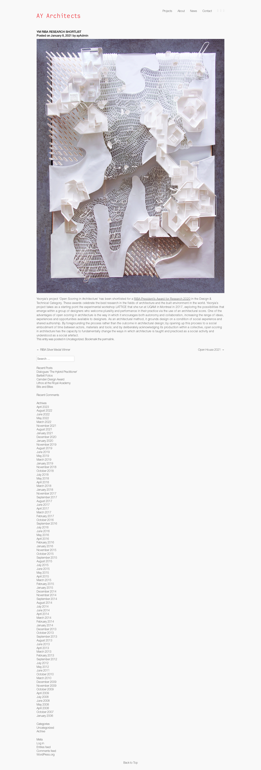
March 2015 (44, 580)
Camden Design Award (50, 379)
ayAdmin (82, 36)
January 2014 (45, 625)
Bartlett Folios (45, 375)
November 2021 (46, 425)
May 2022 (43, 418)
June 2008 (43, 700)
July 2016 (43, 527)
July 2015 (43, 565)
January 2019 (45, 463)
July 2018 (43, 474)
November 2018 (46, 467)
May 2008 (43, 704)
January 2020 (45, 440)
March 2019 (44, 459)
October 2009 (45, 689)
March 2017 (44, 512)
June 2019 (43, 452)
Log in (40, 743)
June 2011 (43, 670)
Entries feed (44, 747)
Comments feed (46, 750)
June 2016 (43, 531)
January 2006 (45, 715)
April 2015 (43, 576)
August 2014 (44, 602)
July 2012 (43, 663)
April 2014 (43, 613)
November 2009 (46, 685)
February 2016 (45, 542)
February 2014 (45, 621)
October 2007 (45, 711)
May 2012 (43, 666)
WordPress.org (46, 754)
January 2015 (45, 587)
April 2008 (43, 708)
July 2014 (43, 606)
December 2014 (46, 591)
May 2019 (43, 455)
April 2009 (43, 693)
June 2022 (43, 414)
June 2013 (43, 644)
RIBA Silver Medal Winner (53, 349)
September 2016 (47, 523)
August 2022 (44, 410)
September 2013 (47, 636)
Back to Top (130, 762)
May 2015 (43, 572)
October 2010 (45, 674)
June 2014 (43, 610)
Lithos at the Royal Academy (54, 383)
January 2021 (45, 433)
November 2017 (46, 493)
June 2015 (43, 568)
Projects (167, 10)
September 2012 (47, 659)
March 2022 (44, 421)
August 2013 (44, 640)
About (181, 10)
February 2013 (45, 655)
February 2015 (45, 583)
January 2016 (45, 546)
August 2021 (44, 429)
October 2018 (45, 470)
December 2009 (46, 681)
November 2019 (46, 444)
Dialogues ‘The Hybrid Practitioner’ (57, 371)
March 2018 (44, 485)
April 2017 (43, 508)
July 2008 (43, 696)
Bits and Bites (45, 386)
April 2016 (43, 538)
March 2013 (44, 651)
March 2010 (44, 678)
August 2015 (44, 561)
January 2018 (45, 489)
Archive (41, 731)
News (193, 10)
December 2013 (46, 629)
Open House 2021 (211, 349)
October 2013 (45, 632)
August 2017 (44, 501)
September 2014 (47, 598)
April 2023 (43, 406)
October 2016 (45, 519)
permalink (108, 339)
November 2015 (46, 550)
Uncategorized (75, 339)
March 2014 (44, 617)
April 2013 (43, 648)
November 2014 (46, 595)
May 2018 (43, 478)
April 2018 (43, 482)
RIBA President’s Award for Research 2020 (162, 298)
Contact (207, 10)
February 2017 (45, 516)
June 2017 (43, 504)
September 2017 (47, 497)
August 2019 (44, 448)
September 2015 (47, 557)
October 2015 (45, 553)
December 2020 (46, 437)
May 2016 (43, 535)
